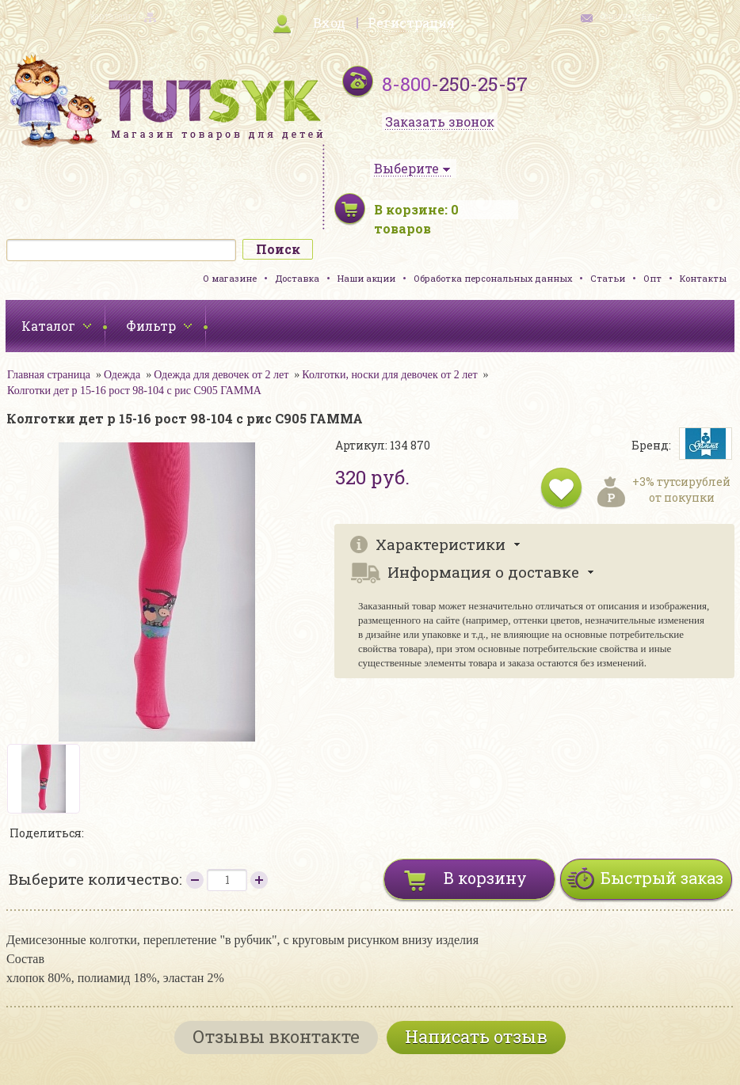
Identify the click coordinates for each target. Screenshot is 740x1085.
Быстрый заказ (662, 877)
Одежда (122, 375)
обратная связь (630, 16)
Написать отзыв (476, 1036)
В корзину (485, 877)
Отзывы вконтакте (276, 1036)
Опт (652, 278)
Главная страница (48, 375)
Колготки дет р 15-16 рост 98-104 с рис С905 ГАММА (134, 390)
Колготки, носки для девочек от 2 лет (389, 375)
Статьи (607, 278)
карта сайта (113, 16)
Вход (329, 22)
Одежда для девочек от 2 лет (221, 375)
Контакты (703, 278)
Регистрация (411, 22)
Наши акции (366, 278)
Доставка (297, 278)
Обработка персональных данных (493, 278)
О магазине (230, 278)
